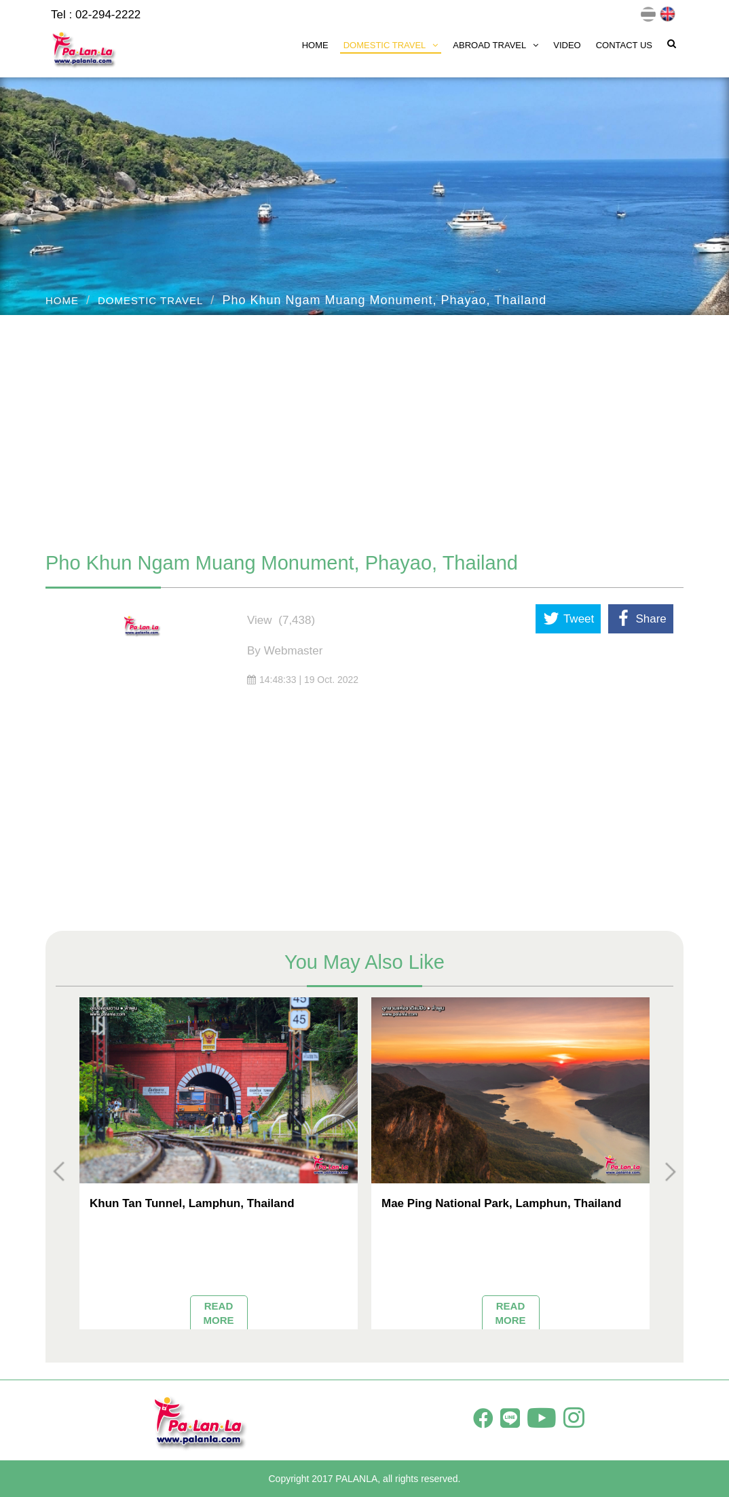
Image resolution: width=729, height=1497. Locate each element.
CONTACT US (624, 45)
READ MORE (219, 1313)
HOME (315, 45)
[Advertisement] (364, 426)
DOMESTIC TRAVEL (150, 300)
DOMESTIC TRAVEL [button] (390, 45)
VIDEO (566, 45)
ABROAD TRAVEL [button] (495, 45)
